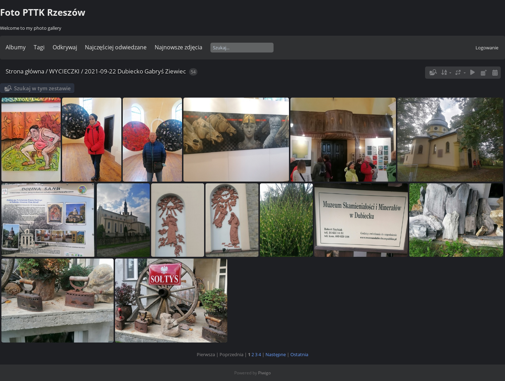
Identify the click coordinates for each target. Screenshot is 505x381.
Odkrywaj (65, 47)
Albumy (16, 47)
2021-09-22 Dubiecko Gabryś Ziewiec (135, 71)
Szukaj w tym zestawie (42, 88)
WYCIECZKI (64, 71)
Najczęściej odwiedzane (116, 47)
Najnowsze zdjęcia (178, 47)
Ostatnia (299, 354)
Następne (275, 354)
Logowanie (487, 47)
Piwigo (264, 373)
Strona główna (25, 71)
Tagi (39, 47)
